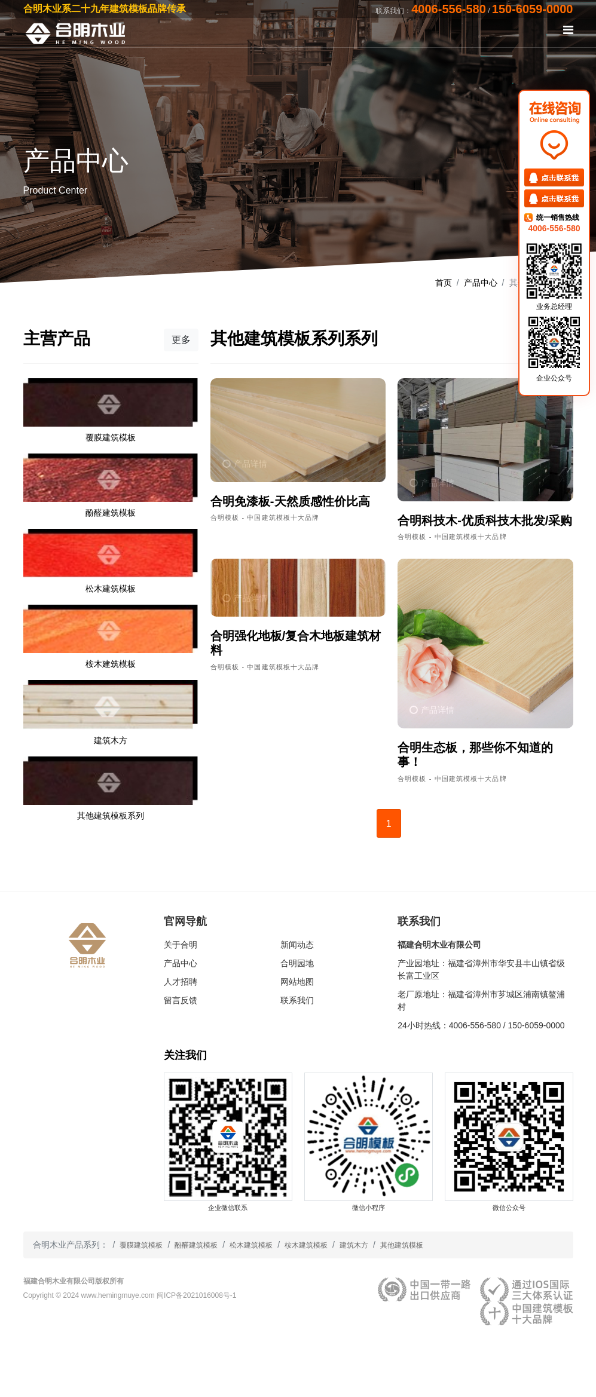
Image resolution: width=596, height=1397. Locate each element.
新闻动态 (297, 944)
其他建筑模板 (401, 1245)
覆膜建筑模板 (141, 1245)
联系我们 (297, 1000)
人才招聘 (180, 982)
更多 (181, 340)
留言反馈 (180, 1000)
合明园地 (297, 963)
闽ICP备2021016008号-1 (196, 1295)
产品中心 (480, 282)
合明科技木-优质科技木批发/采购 (485, 520)
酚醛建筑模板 (196, 1245)
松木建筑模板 (251, 1245)
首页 (443, 282)
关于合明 (180, 944)
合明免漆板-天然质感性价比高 (290, 501)
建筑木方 (354, 1245)
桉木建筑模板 (306, 1245)
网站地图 (297, 982)
